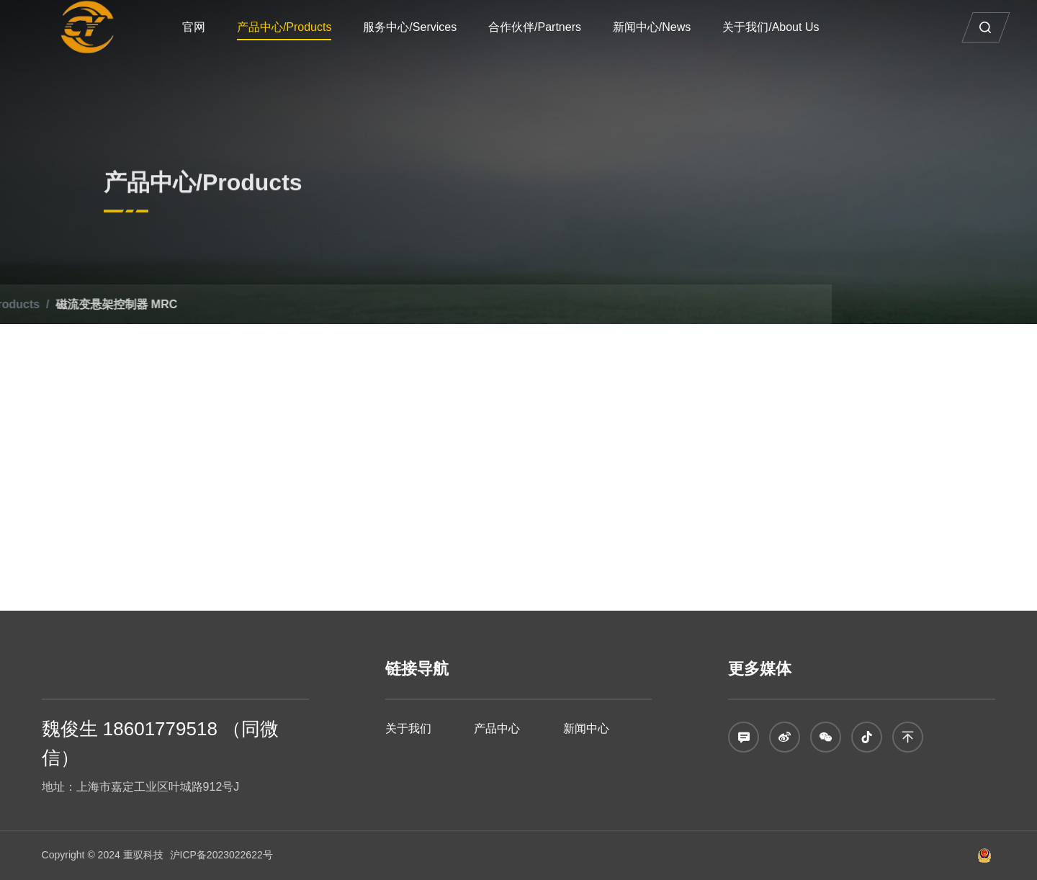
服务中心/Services (420, 27)
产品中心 (497, 728)
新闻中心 (586, 728)
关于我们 (408, 728)
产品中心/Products (293, 27)
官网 (203, 27)
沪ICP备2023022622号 (221, 855)
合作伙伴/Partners (544, 27)
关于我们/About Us (780, 27)
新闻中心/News (661, 27)
